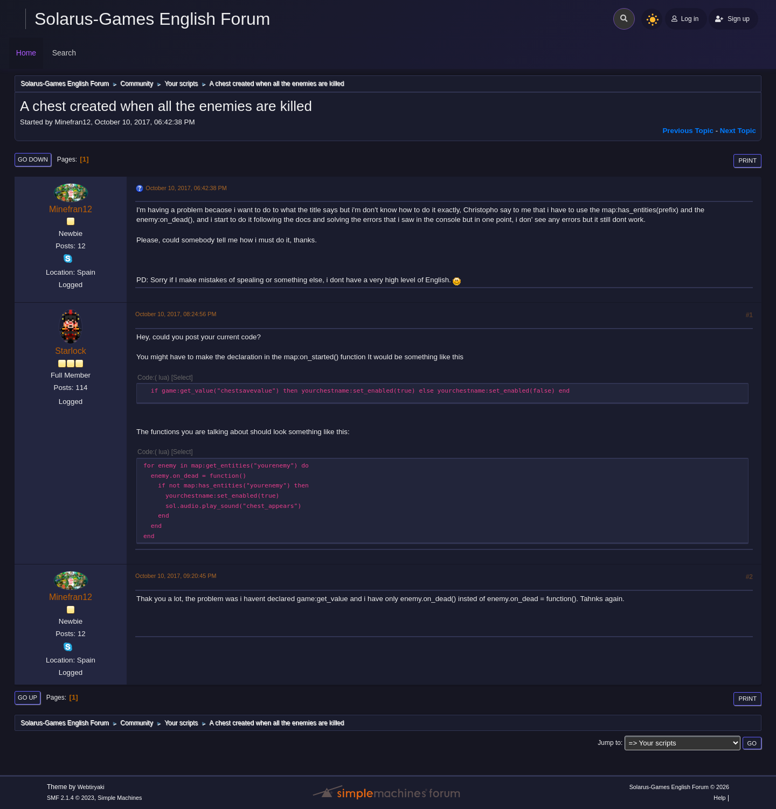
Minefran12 (70, 209)
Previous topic (687, 131)
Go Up (27, 697)
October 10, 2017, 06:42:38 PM (186, 188)
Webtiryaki (91, 787)
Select (182, 377)
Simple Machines (120, 797)
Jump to (609, 743)
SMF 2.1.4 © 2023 (70, 797)
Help (719, 797)
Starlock (70, 350)
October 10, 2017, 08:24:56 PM (175, 314)
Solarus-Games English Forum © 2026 (679, 787)
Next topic (738, 131)
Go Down (33, 159)
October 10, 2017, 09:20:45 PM (175, 576)
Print (747, 160)
